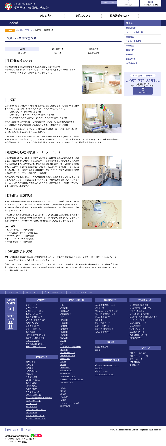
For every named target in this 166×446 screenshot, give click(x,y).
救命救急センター (67, 376)
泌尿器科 (64, 338)
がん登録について (136, 332)
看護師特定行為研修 (111, 360)
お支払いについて (33, 314)
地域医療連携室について (105, 305)
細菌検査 (130, 37)
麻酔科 (63, 361)
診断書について (32, 326)
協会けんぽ (134, 365)
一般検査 (130, 46)
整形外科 (64, 332)
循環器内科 (65, 311)
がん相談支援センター (35, 344)
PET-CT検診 (134, 362)
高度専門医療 (31, 389)
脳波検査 (57, 53)
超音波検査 (130, 59)
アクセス (27, 430)
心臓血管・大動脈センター (71, 379)
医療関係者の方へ (120, 15)
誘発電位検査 (93, 53)
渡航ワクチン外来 (67, 356)
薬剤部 (63, 391)
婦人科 (63, 341)
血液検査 (130, 54)
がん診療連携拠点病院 (138, 305)
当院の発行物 (31, 407)
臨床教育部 (65, 373)
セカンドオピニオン (137, 320)
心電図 (22, 49)
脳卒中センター (66, 382)
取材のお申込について (35, 416)
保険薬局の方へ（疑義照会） (107, 311)
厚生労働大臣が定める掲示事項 (39, 398)
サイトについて (31, 292)
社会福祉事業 (31, 377)
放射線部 (64, 397)
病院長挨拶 (30, 362)
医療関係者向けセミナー (105, 329)
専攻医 (98, 350)
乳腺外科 (64, 323)
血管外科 (64, 320)
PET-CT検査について (138, 335)
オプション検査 (135, 359)
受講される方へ (101, 371)
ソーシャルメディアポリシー (80, 292)
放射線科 (64, 350)
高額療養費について (34, 317)
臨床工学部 (65, 406)
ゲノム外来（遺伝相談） (139, 314)
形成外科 (64, 335)
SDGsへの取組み (33, 380)
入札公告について (102, 332)
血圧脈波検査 (57, 49)
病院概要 (29, 365)
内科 (62, 305)
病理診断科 (65, 367)
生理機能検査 (131, 63)
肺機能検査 (93, 49)
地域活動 (29, 374)
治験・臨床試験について (105, 314)
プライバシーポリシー (53, 292)
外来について (31, 305)
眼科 (62, 344)
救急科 (63, 365)
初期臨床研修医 (101, 347)
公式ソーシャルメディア (36, 410)
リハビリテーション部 (69, 403)
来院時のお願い (32, 323)
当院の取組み (31, 371)
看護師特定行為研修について (107, 365)
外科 (62, 317)
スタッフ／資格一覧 (134, 32)
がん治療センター (33, 392)
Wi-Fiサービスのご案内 (35, 320)
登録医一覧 (99, 308)
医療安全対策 (31, 383)
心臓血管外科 (66, 314)
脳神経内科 (65, 329)
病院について (83, 15)
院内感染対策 (31, 386)
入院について (31, 308)
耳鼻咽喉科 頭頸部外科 (70, 347)
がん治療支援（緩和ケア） (140, 308)
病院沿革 (29, 368)
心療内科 (64, 308)
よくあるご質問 (13, 292)
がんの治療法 (135, 326)
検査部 (63, 394)
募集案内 (98, 368)
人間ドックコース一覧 (138, 356)
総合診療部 (65, 359)
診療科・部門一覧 (25, 30)
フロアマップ (31, 404)
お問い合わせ (12, 430)
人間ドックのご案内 (34, 311)
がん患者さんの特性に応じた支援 (143, 317)
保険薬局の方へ (135, 338)
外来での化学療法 (136, 311)
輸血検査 (130, 50)
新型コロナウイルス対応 (36, 347)
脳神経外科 (65, 326)
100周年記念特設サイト (36, 418)
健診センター (66, 370)
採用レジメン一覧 (136, 329)
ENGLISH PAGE (109, 2)
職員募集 (98, 320)
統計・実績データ (33, 401)
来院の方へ (46, 15)
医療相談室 (30, 332)
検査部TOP (131, 28)
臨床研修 (111, 342)
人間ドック (145, 348)
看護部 (63, 388)
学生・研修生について (104, 374)
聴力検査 (22, 53)
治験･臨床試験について (35, 335)
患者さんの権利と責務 (35, 338)
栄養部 (63, 400)
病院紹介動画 (31, 412)
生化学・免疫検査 (133, 41)
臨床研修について (102, 317)
